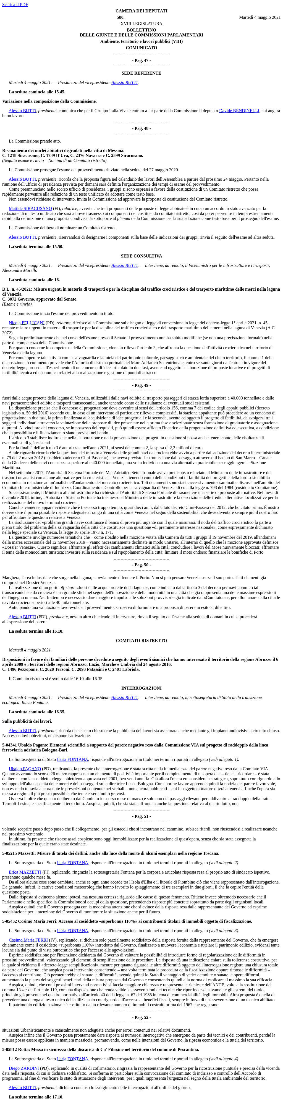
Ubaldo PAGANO (25, 768)
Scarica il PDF (15, 4)
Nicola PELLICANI (26, 322)
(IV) (53, 940)
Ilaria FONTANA (72, 759)
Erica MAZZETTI (25, 872)
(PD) (50, 322)
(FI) (56, 208)
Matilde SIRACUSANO (30, 208)
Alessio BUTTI (124, 82)
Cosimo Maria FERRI (28, 940)
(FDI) (42, 616)
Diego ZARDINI (24, 1068)
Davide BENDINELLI (239, 110)
